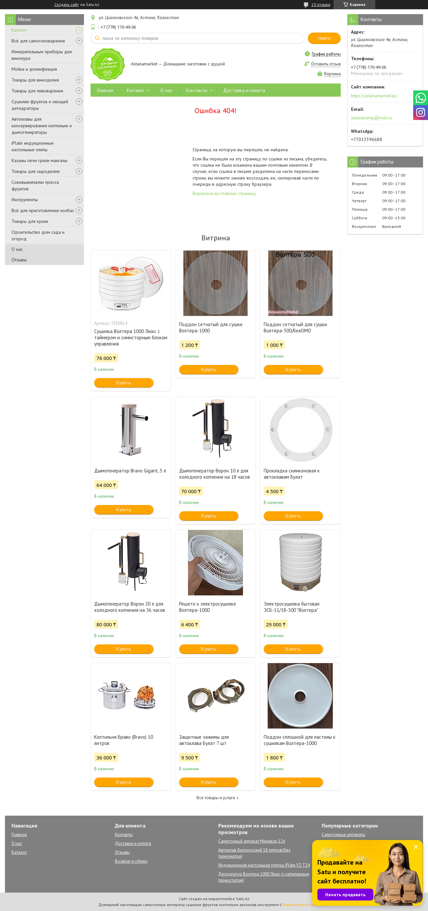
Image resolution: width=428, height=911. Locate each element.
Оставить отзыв (326, 64)
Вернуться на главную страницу (224, 193)
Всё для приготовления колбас (43, 210)
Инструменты (25, 200)
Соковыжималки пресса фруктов (35, 185)
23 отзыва (320, 4)
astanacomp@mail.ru (371, 118)
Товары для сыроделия (36, 171)
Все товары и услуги (216, 798)
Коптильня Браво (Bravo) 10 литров (123, 740)
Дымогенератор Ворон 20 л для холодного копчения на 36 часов (129, 607)
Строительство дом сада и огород (38, 235)
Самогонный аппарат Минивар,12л (251, 841)
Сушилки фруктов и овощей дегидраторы (40, 105)
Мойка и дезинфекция (34, 69)
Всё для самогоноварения (38, 41)
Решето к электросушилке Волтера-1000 (207, 607)
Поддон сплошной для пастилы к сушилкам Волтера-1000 (299, 740)
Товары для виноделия (35, 80)
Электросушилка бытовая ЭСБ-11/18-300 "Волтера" (291, 607)
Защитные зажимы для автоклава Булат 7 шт (204, 740)
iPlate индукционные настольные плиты (33, 146)
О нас (17, 249)
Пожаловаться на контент (306, 904)
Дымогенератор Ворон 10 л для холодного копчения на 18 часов (214, 473)
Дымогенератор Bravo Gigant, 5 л (130, 470)
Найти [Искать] (324, 38)
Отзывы (19, 260)
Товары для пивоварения (37, 91)
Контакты (196, 90)
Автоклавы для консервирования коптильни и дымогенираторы (42, 125)
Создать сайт (66, 4)
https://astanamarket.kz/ (374, 96)
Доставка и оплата (244, 90)
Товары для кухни (30, 221)
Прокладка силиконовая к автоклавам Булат (292, 473)
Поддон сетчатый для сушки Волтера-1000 (210, 327)
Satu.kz (242, 898)
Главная (105, 90)
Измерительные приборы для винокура (42, 55)
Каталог (19, 30)
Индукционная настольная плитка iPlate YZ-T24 (264, 865)
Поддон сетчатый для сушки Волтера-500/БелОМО (295, 327)
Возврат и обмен (131, 861)
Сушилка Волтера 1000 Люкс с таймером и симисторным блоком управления (130, 337)
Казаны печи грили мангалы (39, 160)
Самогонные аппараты (343, 834)
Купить (123, 382)
